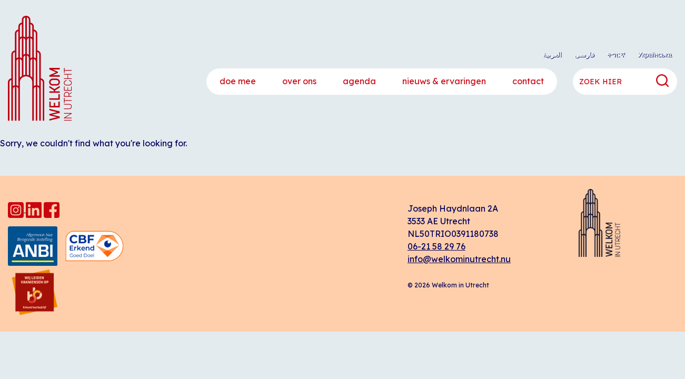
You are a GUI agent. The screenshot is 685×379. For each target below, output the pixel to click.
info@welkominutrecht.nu (459, 259)
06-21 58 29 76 (436, 246)
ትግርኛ (616, 54)
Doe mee (238, 81)
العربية (552, 54)
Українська (655, 54)
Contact (528, 81)
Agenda (359, 81)
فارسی (584, 54)
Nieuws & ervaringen (444, 81)
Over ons (299, 81)
